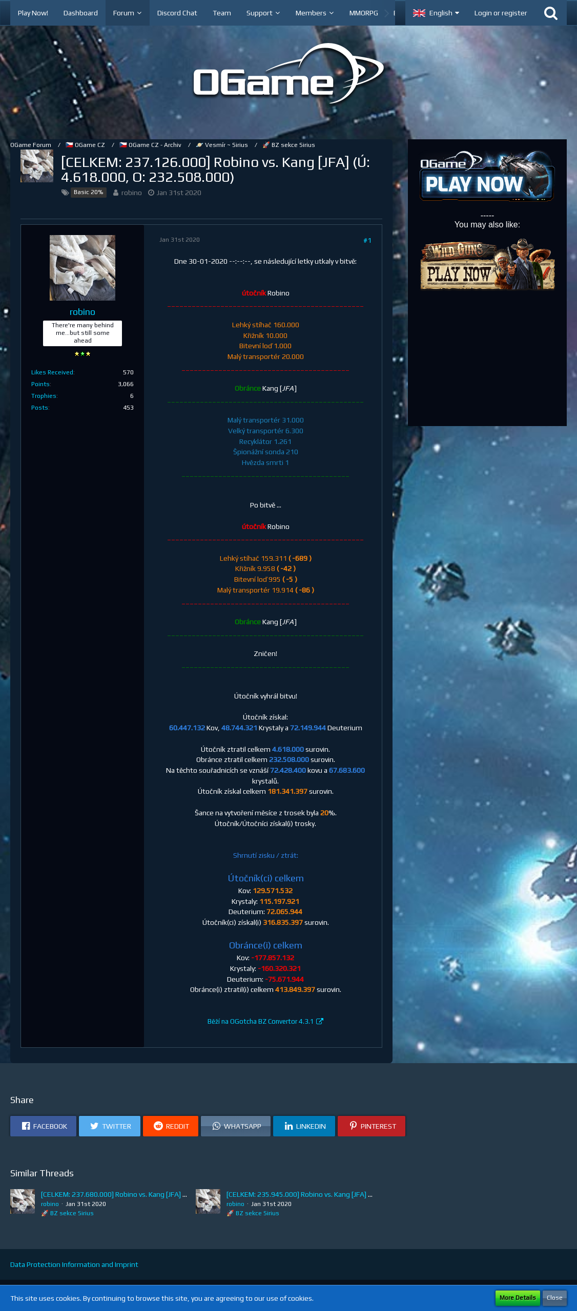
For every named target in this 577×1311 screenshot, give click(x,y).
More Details (518, 1297)
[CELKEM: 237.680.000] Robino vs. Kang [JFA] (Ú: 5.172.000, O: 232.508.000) (159, 1194)
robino (131, 192)
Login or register (501, 13)
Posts (39, 407)
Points (40, 384)
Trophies (43, 395)
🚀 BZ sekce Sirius (67, 1213)
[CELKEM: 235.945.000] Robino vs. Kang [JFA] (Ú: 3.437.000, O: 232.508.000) (344, 1194)
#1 (367, 240)
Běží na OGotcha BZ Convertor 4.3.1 (261, 1021)
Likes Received (52, 372)
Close (555, 1297)
